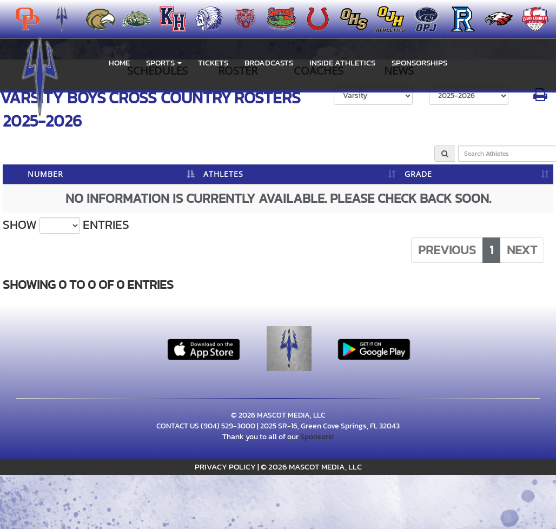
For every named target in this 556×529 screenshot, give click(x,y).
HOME (119, 62)
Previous (447, 250)
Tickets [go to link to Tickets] (213, 62)
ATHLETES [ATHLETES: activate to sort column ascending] (223, 174)
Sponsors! (317, 436)
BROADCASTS (268, 62)
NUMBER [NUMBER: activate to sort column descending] (45, 174)
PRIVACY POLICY (225, 466)
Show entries (66, 225)
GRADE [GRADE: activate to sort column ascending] (418, 174)
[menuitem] (97, 19)
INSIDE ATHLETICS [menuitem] (342, 62)
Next (522, 250)
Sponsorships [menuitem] (419, 62)
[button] (164, 63)
